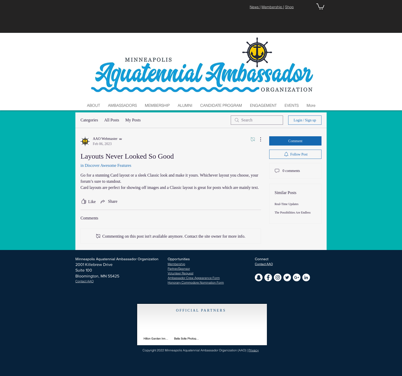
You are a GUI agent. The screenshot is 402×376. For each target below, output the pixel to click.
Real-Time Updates (286, 204)
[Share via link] (108, 201)
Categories (89, 120)
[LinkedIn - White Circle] (306, 277)
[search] (257, 120)
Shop (289, 7)
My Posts (133, 120)
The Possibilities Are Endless (292, 212)
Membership (272, 7)
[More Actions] (258, 139)
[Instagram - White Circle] (278, 277)
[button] (320, 6)
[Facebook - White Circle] (268, 277)
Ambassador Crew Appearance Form (194, 278)
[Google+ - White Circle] (296, 277)
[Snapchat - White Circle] (259, 277)
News (255, 7)
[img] (187, 327)
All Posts (111, 120)
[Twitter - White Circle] (287, 277)
